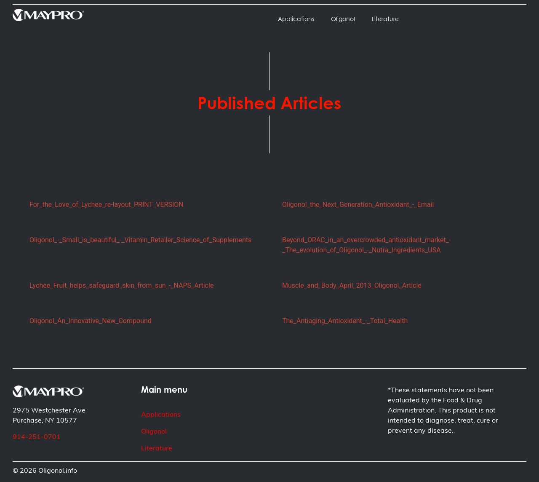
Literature (385, 18)
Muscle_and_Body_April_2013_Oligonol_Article (352, 285)
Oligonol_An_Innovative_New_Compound (90, 321)
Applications (296, 18)
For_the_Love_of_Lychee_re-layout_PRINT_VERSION (106, 205)
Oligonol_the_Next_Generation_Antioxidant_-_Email (358, 205)
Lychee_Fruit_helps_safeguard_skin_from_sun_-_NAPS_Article (121, 285)
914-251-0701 (37, 437)
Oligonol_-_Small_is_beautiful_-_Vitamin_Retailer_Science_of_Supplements (140, 240)
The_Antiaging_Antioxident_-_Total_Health (345, 321)
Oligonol (343, 18)
